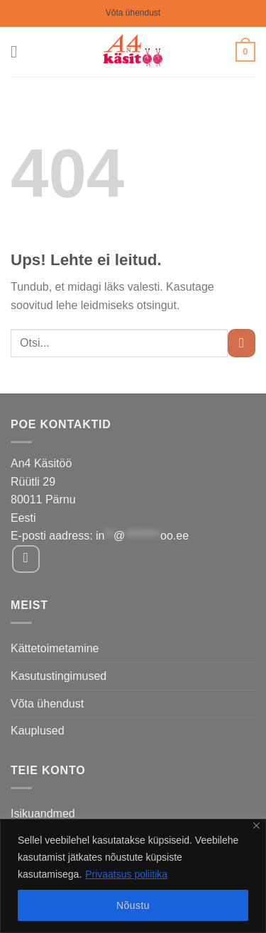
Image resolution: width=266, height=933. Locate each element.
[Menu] (19, 51)
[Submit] (241, 343)
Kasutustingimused (58, 676)
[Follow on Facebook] (26, 559)
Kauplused (38, 731)
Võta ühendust (133, 13)
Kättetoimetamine (55, 648)
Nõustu (133, 905)
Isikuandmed (43, 814)
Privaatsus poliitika (126, 874)
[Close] (256, 825)
